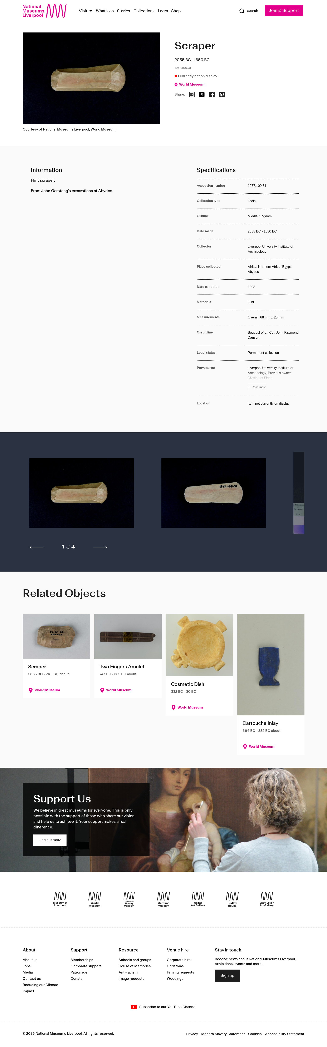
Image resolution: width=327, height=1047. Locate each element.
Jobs (27, 966)
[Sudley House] (232, 899)
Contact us (32, 979)
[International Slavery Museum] (129, 899)
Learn (163, 11)
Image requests (131, 979)
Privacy (192, 1034)
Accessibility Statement (284, 1034)
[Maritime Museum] (163, 899)
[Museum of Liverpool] (60, 899)
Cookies (255, 1034)
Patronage (79, 972)
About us (30, 960)
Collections (144, 11)
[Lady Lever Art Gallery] (266, 899)
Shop (176, 11)
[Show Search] (248, 11)
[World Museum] (94, 899)
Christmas (175, 966)
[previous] (36, 547)
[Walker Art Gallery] (197, 899)
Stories (123, 11)
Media (28, 972)
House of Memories (135, 966)
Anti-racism (128, 972)
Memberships (82, 960)
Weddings (175, 979)
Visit (83, 11)
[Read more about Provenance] (273, 378)
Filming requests (180, 972)
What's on (105, 11)
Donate (77, 979)
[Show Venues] (91, 11)
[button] (87, 495)
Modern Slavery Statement (223, 1034)
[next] (100, 547)
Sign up (227, 976)
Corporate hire (179, 960)
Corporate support (86, 966)
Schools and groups (135, 960)
